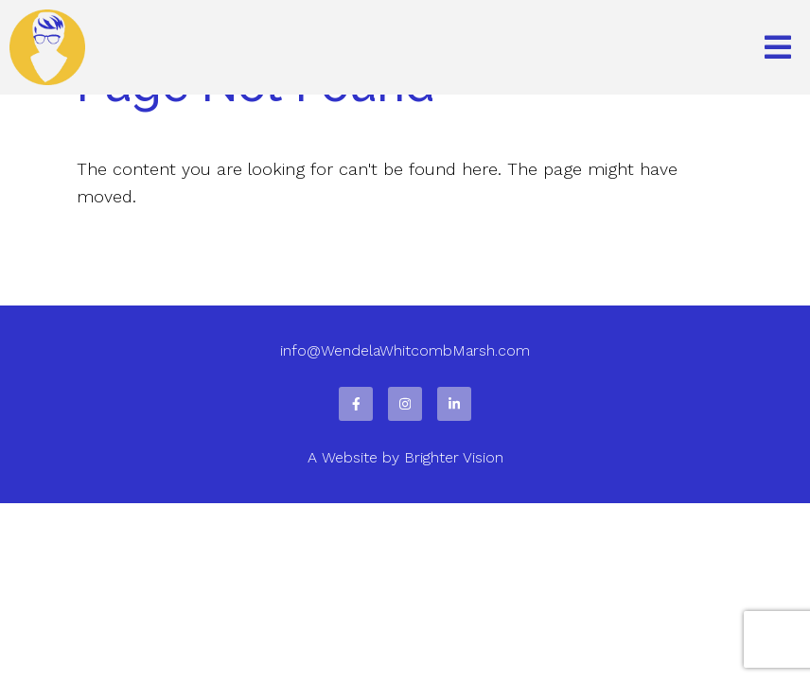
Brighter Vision (453, 457)
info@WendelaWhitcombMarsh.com (405, 350)
